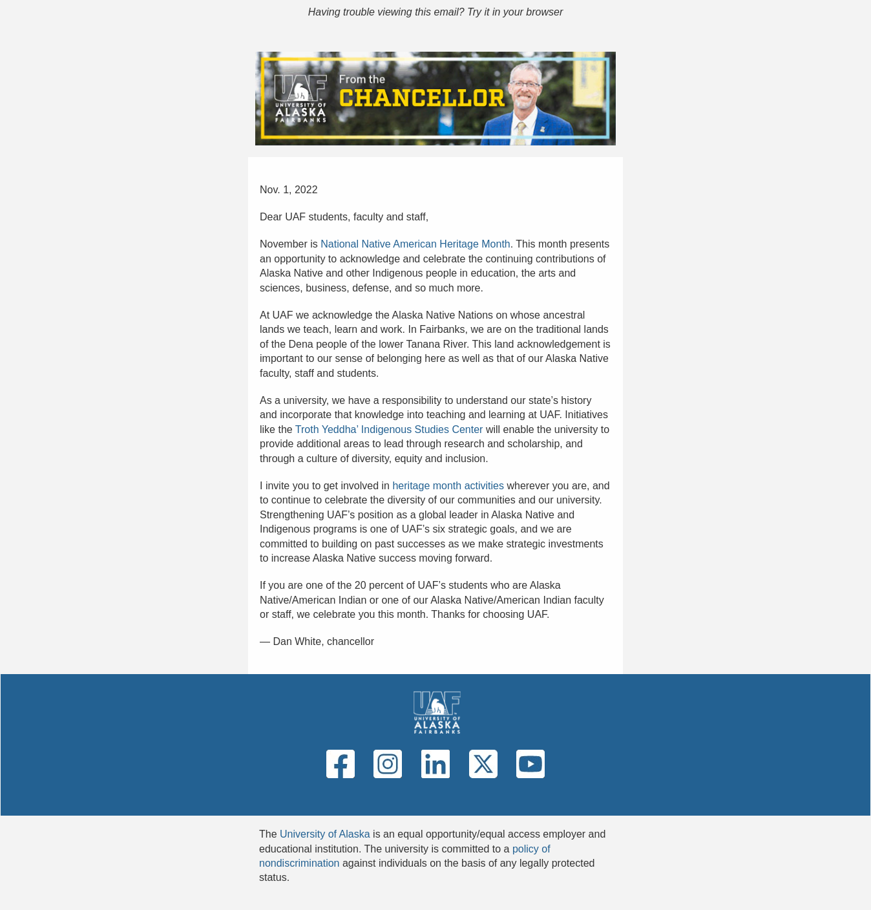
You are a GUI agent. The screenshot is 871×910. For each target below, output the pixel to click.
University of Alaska (325, 834)
